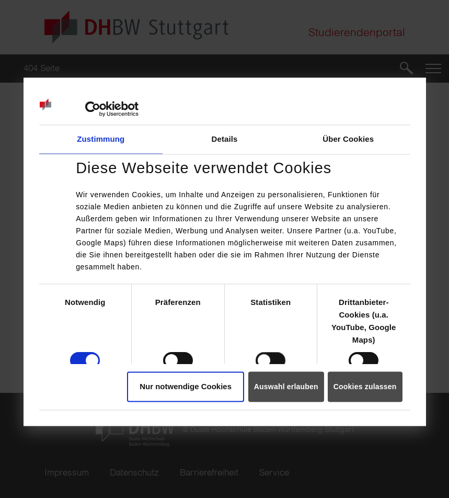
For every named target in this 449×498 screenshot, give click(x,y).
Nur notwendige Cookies (186, 386)
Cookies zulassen (365, 387)
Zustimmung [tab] (100, 139)
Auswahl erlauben (286, 387)
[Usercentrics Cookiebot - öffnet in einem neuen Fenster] (93, 109)
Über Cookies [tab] (348, 139)
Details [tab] (225, 139)
